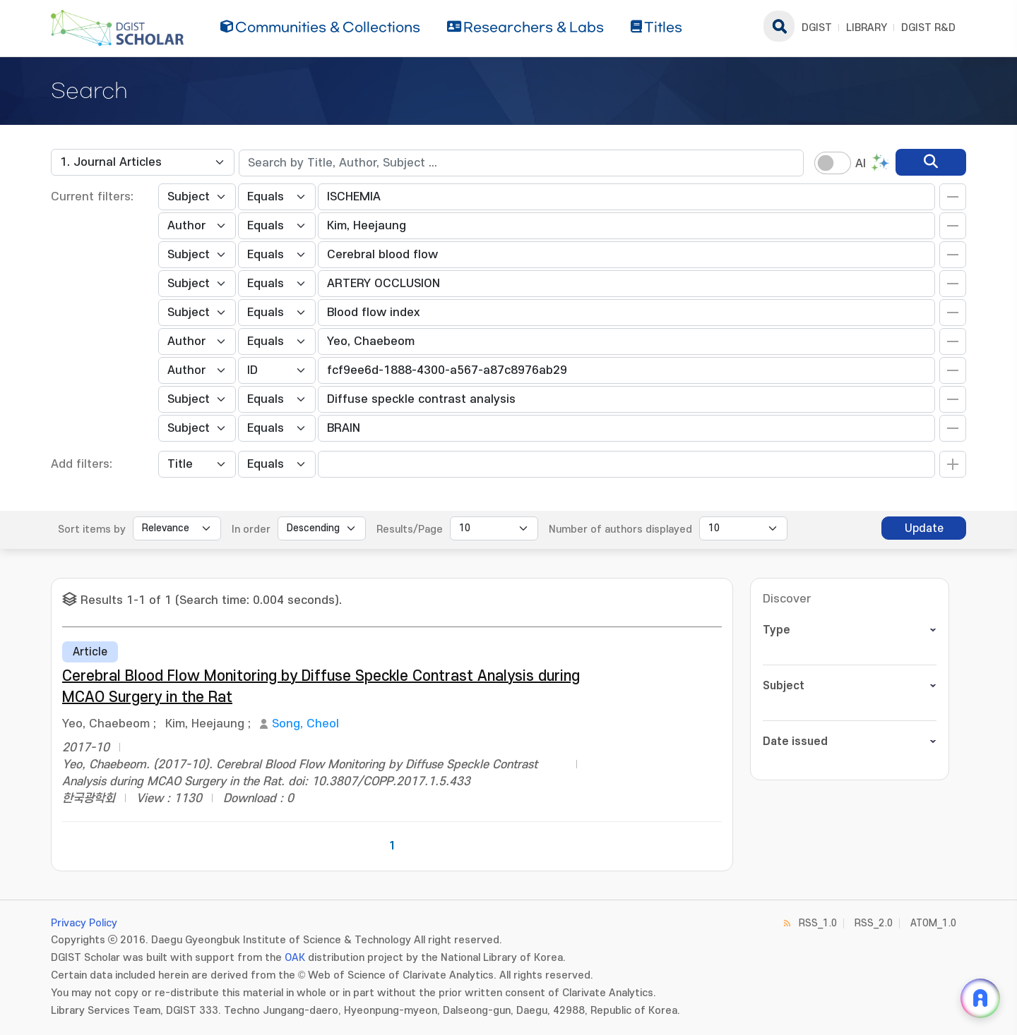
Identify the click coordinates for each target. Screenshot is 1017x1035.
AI (860, 163)
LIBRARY (866, 28)
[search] (931, 162)
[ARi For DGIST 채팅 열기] (980, 998)
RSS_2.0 (874, 923)
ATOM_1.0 (933, 923)
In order (251, 529)
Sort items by (92, 529)
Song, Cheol (305, 724)
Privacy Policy (84, 923)
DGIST (817, 28)
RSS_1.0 (818, 923)
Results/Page (409, 529)
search (779, 26)
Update (924, 528)
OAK (295, 958)
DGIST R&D (928, 28)
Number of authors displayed (620, 529)
